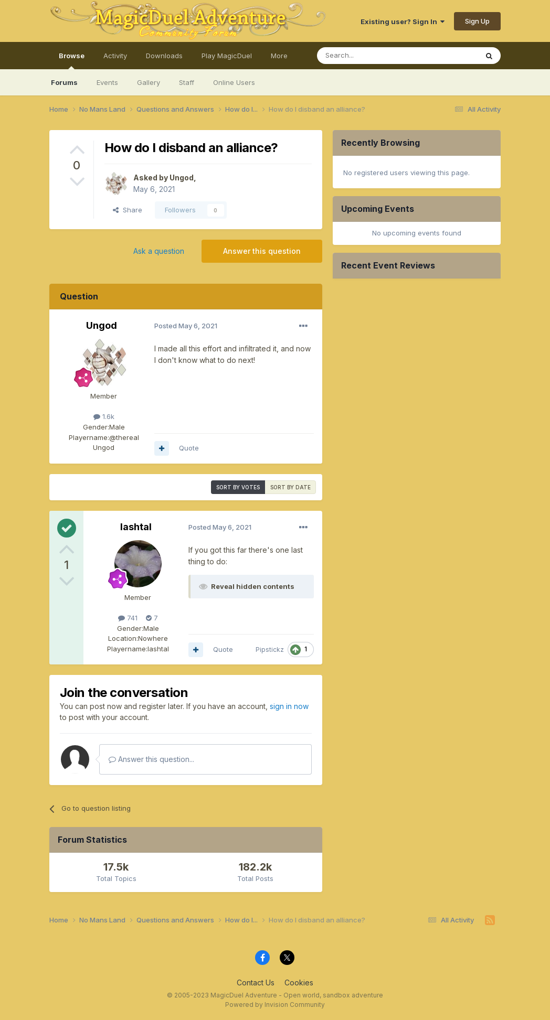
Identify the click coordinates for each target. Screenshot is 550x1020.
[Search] (370, 55)
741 (128, 618)
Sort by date (290, 487)
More (279, 55)
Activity (115, 55)
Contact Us (255, 982)
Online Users (234, 82)
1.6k (103, 416)
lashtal (136, 526)
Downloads (164, 55)
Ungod (182, 177)
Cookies (298, 982)
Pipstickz (270, 649)
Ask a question (158, 250)
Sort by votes (238, 487)
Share (127, 210)
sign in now (289, 706)
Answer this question (262, 250)
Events (107, 82)
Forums (64, 82)
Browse (71, 60)
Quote (189, 448)
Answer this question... (151, 759)
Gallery (148, 82)
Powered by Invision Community (275, 1004)
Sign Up (477, 21)
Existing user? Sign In (403, 21)
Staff (186, 82)
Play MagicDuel (227, 55)
